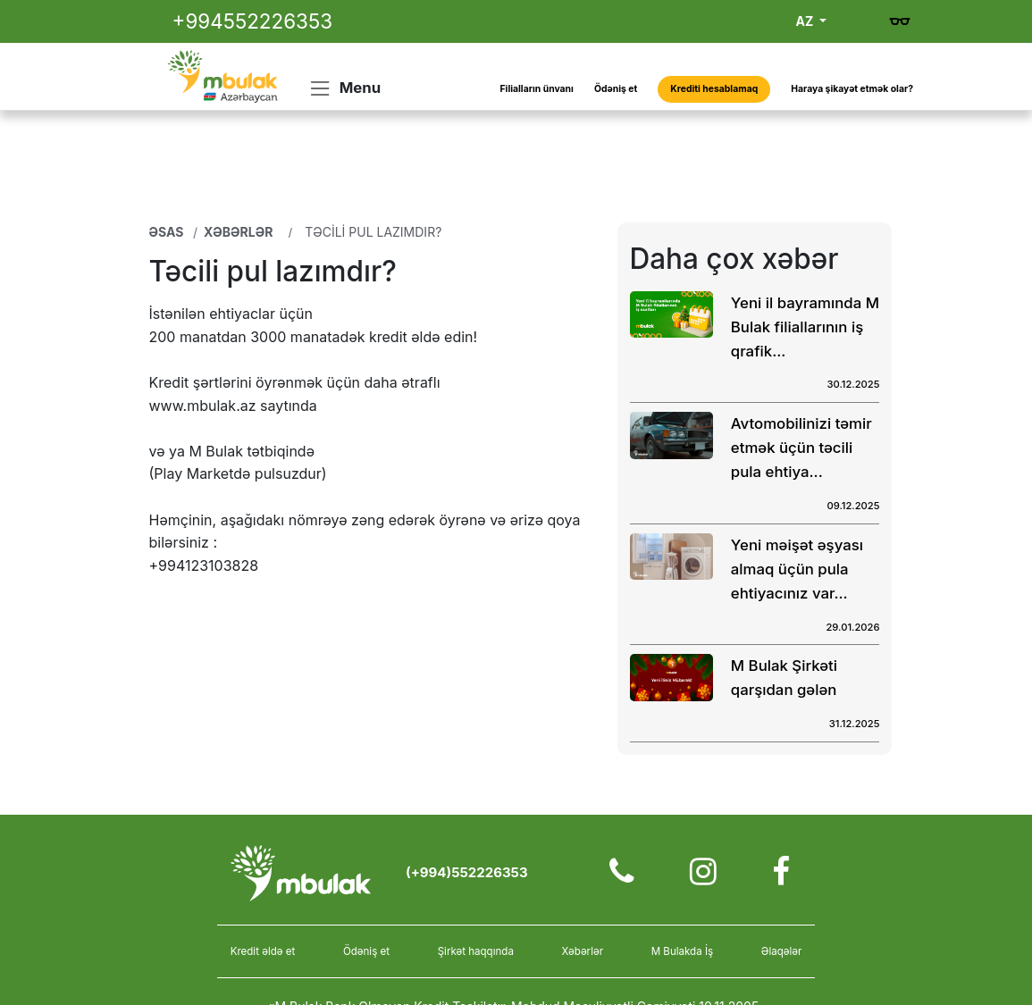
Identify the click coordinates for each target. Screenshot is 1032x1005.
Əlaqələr (781, 951)
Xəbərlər (238, 231)
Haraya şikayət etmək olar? (852, 89)
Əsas (166, 231)
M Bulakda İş (682, 951)
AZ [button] (806, 21)
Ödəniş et (615, 89)
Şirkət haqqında (476, 951)
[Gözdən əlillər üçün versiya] (899, 21)
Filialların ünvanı (537, 89)
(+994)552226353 (467, 872)
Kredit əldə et (263, 951)
